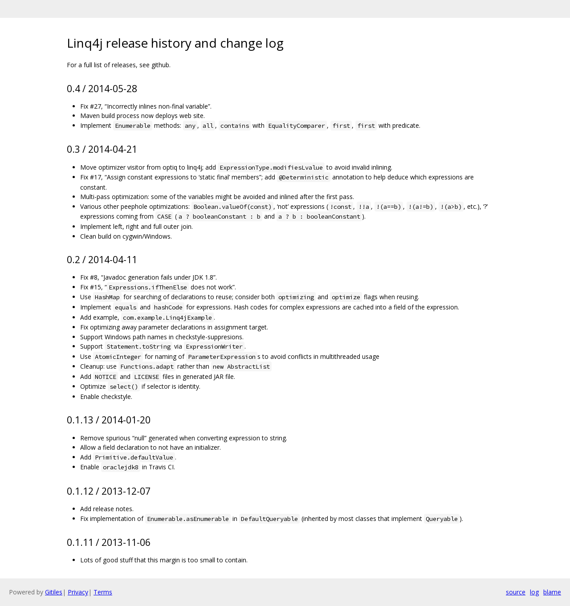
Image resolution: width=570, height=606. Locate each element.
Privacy (78, 592)
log (534, 592)
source (515, 592)
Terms (103, 592)
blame (552, 592)
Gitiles (53, 592)
